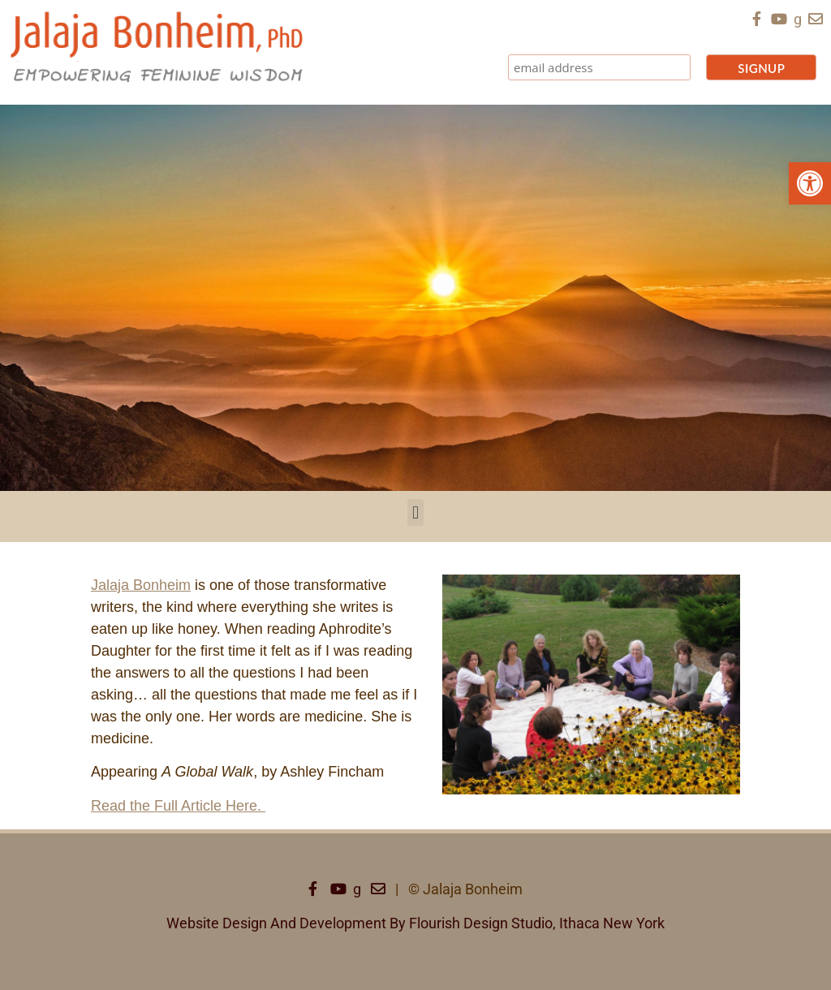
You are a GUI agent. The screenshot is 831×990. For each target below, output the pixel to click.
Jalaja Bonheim (141, 585)
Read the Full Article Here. (178, 806)
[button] (810, 183)
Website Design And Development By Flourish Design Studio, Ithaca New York (415, 923)
